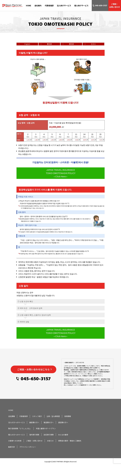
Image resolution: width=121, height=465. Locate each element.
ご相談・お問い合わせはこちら (33, 369)
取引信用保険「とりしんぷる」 (19, 428)
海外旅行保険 (34, 434)
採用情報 (67, 416)
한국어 (93, 44)
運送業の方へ (63, 422)
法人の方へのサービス (16, 422)
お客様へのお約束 (14, 441)
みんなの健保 (63, 434)
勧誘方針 (11, 447)
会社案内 (38, 5)
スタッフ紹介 (37, 416)
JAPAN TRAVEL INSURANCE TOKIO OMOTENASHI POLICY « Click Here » (60, 173)
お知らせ (50, 441)
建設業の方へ (34, 422)
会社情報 (11, 416)
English (27, 44)
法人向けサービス (64, 5)
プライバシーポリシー (27, 447)
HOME (28, 5)
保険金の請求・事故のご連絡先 (69, 441)
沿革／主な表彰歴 (53, 416)
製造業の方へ (49, 422)
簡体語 (71, 44)
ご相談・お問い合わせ (34, 441)
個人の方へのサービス (16, 434)
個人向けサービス (81, 5)
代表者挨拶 (49, 5)
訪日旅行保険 (49, 434)
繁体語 (49, 44)
